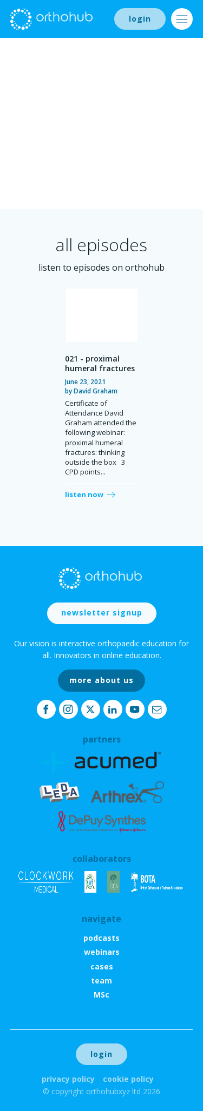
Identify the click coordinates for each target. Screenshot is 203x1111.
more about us (101, 680)
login (140, 19)
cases (101, 966)
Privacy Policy (68, 1079)
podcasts (101, 938)
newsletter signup (101, 612)
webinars (102, 952)
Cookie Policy (128, 1079)
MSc (101, 994)
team (101, 980)
